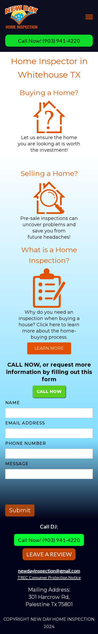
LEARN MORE (49, 348)
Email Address (25, 423)
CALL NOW (49, 391)
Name (12, 402)
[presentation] (45, 492)
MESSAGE (16, 463)
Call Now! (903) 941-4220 (49, 41)
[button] (89, 17)
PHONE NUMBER (25, 443)
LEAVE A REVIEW (49, 554)
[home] (21, 17)
